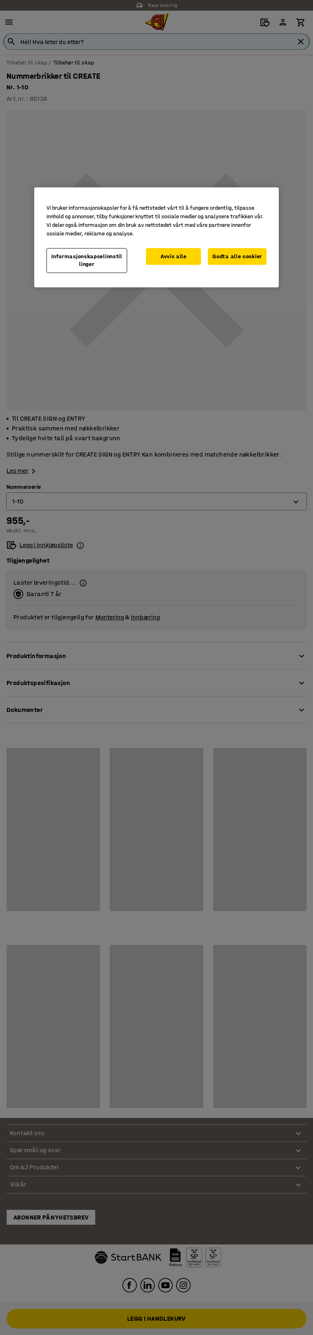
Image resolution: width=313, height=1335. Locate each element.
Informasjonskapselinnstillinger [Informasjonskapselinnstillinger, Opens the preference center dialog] (86, 260)
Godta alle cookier (237, 256)
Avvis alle (174, 256)
